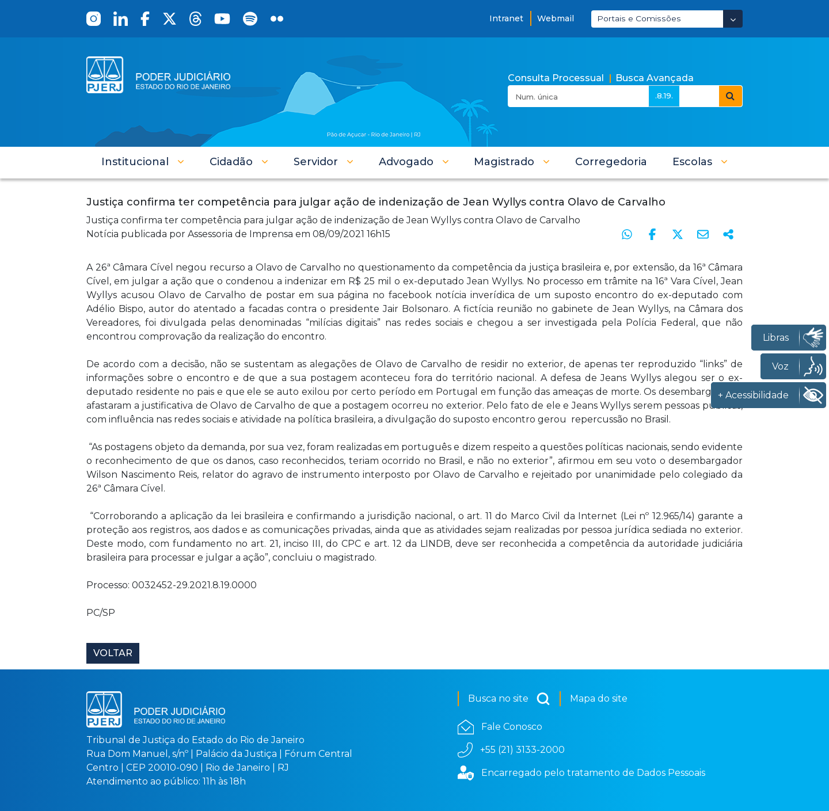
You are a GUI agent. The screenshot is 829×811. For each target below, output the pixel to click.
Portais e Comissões (639, 18)
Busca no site (509, 698)
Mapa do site (599, 698)
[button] (142, 161)
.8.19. (664, 95)
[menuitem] (611, 161)
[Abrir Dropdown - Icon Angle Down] (733, 19)
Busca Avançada (654, 78)
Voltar (112, 653)
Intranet (506, 18)
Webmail (555, 18)
